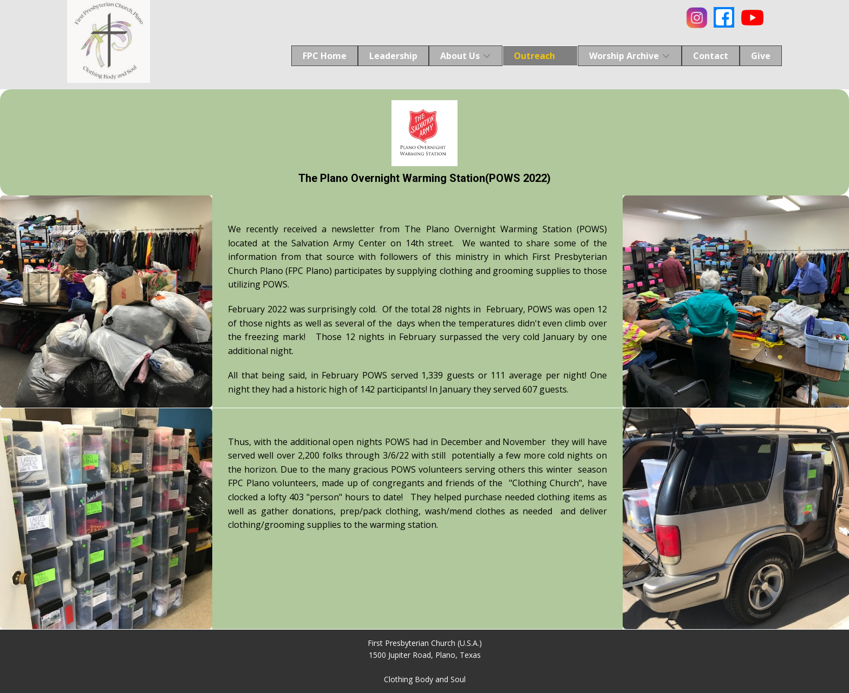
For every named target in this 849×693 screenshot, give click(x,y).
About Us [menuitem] (460, 56)
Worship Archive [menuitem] (624, 56)
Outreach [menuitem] (534, 56)
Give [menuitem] (760, 56)
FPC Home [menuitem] (325, 56)
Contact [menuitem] (710, 56)
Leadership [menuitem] (393, 56)
